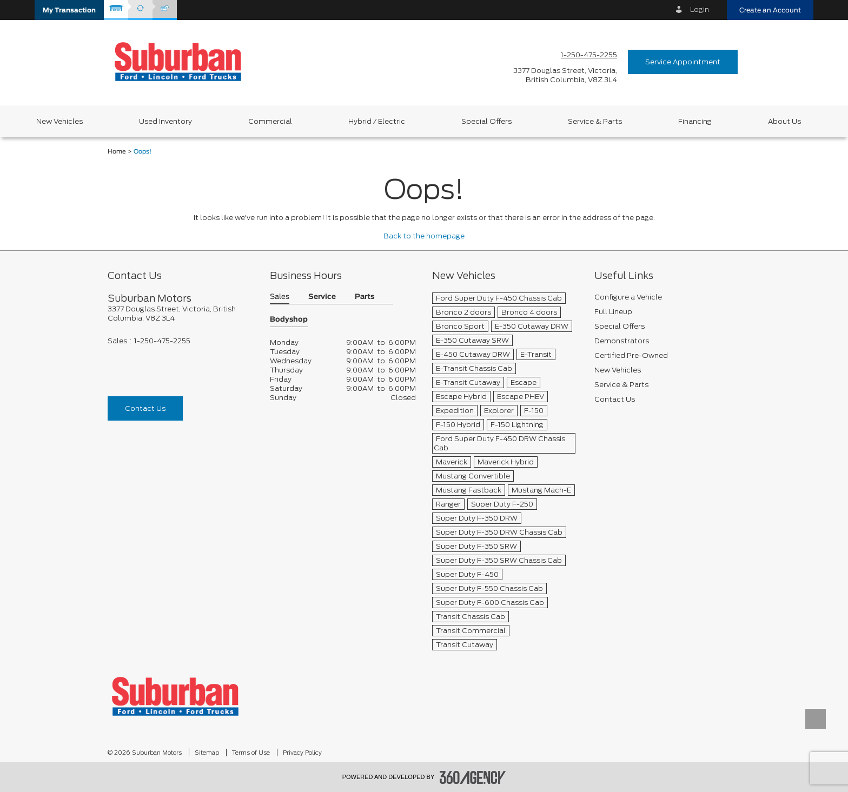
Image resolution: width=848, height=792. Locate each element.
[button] (69, 10)
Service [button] (322, 297)
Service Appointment (682, 62)
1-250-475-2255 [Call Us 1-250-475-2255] (589, 55)
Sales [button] (279, 297)
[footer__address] (181, 313)
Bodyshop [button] (289, 319)
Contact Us (145, 408)
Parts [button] (364, 297)
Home (117, 152)
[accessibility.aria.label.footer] (473, 777)
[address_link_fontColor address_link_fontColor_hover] (565, 75)
